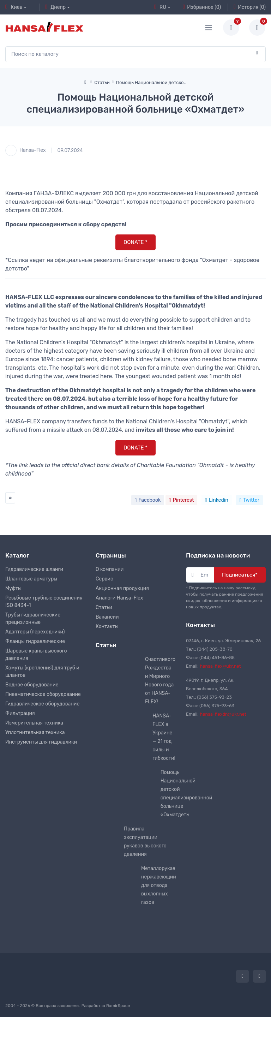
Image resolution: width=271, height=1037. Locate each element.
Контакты (107, 627)
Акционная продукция (122, 588)
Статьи (104, 607)
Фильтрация (20, 713)
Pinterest (181, 500)
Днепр (55, 7)
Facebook (148, 500)
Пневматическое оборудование (43, 694)
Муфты (13, 588)
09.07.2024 (70, 151)
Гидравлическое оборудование (42, 704)
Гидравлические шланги (34, 569)
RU (160, 7)
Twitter (249, 500)
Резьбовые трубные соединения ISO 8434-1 (44, 601)
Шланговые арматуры (31, 579)
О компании (110, 569)
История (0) (250, 7)
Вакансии (107, 617)
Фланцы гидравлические (35, 641)
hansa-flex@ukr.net (220, 666)
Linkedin (216, 500)
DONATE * (135, 242)
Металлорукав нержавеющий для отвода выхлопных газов (158, 885)
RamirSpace (118, 1005)
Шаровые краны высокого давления (36, 654)
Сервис (104, 579)
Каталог (17, 555)
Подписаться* (240, 575)
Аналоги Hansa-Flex (119, 598)
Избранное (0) (202, 7)
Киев (14, 7)
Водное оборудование (31, 685)
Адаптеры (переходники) (35, 632)
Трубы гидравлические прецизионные (32, 618)
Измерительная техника (34, 723)
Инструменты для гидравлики (41, 742)
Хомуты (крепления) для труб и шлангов (42, 671)
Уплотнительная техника (35, 732)
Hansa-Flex (25, 150)
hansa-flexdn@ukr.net (223, 714)
